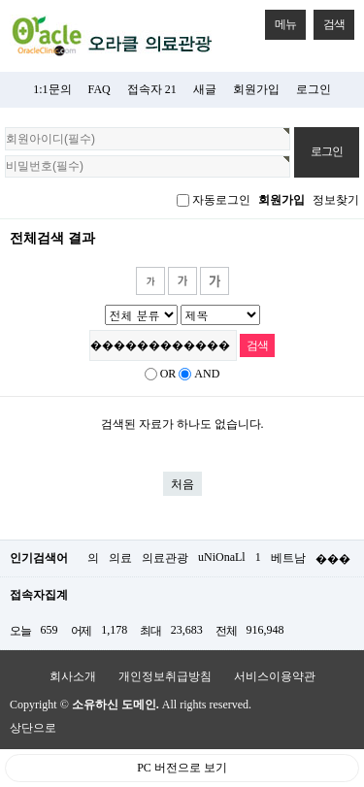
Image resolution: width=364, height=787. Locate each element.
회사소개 (73, 676)
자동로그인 (221, 200)
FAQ (99, 89)
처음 (182, 484)
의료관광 (165, 558)
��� (332, 559)
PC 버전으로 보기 (182, 767)
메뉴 (280, 20)
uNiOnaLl (222, 557)
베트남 (288, 558)
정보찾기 (336, 200)
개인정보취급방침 (165, 676)
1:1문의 (52, 89)
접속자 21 (152, 89)
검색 (329, 20)
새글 (204, 89)
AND (206, 373)
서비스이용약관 (274, 676)
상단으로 (33, 728)
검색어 (0, 229)
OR (168, 373)
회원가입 (256, 89)
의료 (120, 558)
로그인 (313, 89)
